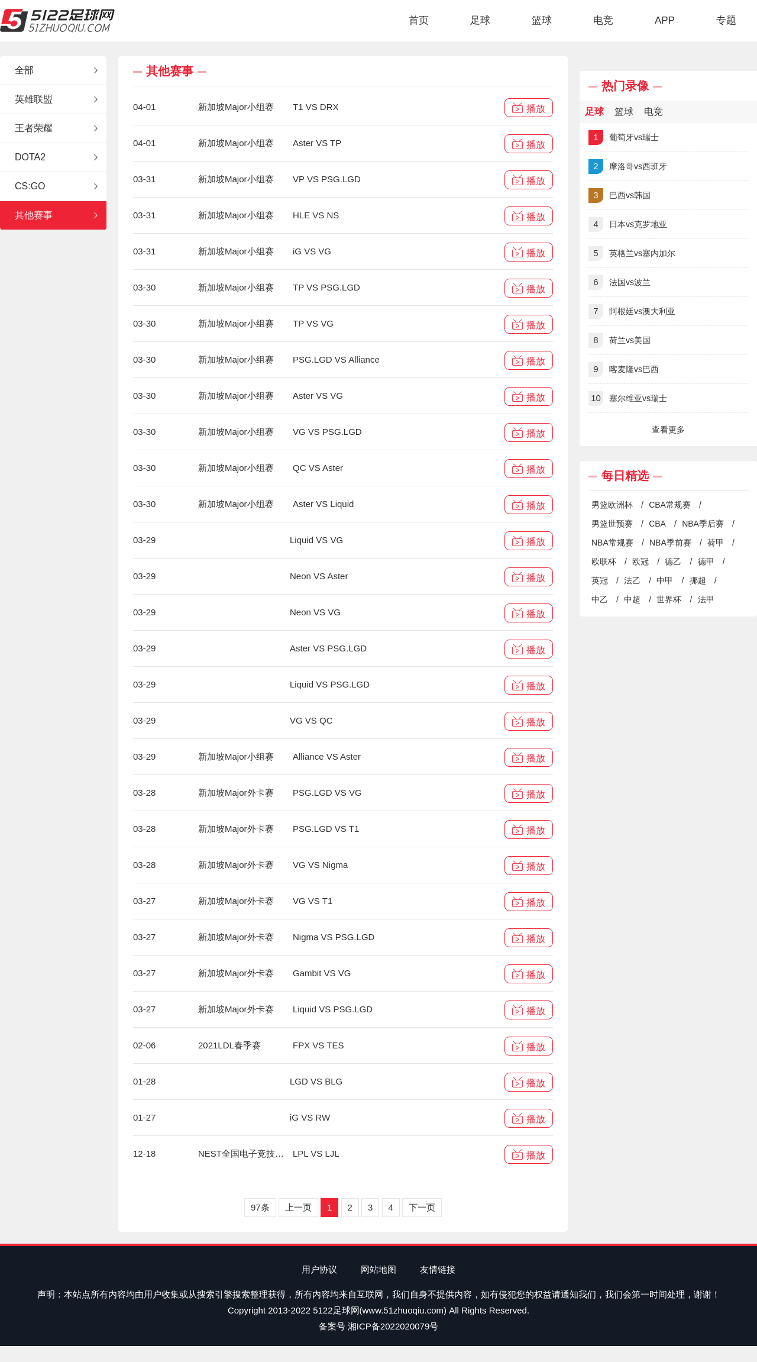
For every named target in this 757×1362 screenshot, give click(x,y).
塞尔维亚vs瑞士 (627, 398)
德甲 (706, 561)
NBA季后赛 (703, 523)
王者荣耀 (58, 128)
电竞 (603, 20)
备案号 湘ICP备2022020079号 (379, 1326)
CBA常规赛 (670, 504)
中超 (632, 599)
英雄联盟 (58, 99)
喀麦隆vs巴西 (623, 369)
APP (665, 20)
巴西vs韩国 (619, 195)
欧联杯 (603, 561)
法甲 (706, 599)
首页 (419, 20)
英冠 (599, 580)
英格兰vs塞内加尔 (631, 253)
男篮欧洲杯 (612, 504)
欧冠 (640, 561)
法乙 (632, 580)
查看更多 (668, 429)
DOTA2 (58, 157)
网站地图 (378, 1269)
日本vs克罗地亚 (627, 224)
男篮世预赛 (612, 523)
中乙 (599, 599)
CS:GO (58, 186)
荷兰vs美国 (619, 340)
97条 (260, 1207)
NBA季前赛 (670, 542)
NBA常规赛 (612, 542)
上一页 (298, 1207)
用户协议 (319, 1269)
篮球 (542, 20)
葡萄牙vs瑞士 (623, 137)
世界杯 (668, 599)
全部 (58, 70)
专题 (726, 20)
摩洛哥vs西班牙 (627, 166)
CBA (657, 523)
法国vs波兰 (619, 282)
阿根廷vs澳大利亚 (631, 311)
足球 (480, 20)
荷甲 (715, 542)
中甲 (664, 580)
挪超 (698, 580)
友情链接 (437, 1269)
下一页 (422, 1207)
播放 (528, 108)
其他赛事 (58, 215)
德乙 (673, 561)
